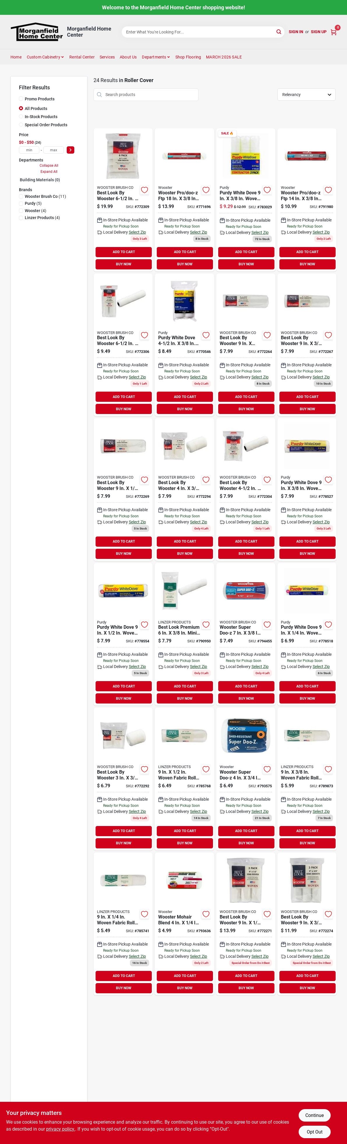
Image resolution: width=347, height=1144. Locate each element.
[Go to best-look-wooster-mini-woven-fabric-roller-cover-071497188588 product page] (123, 344)
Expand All (48, 172)
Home (16, 57)
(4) (35, 210)
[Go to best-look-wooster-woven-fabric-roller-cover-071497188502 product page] (123, 779)
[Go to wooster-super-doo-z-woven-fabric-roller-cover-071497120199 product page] (245, 779)
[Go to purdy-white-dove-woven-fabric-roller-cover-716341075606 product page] (307, 634)
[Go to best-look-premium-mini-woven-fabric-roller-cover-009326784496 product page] (184, 634)
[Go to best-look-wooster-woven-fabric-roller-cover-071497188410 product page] (123, 489)
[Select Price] (70, 150)
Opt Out (315, 1132)
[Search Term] (203, 32)
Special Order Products (46, 124)
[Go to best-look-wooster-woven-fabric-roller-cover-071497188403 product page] (307, 344)
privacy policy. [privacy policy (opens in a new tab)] (60, 1129)
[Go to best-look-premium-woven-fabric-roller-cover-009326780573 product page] (123, 923)
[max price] (53, 150)
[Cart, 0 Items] (334, 32)
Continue (314, 1115)
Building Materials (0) (40, 179)
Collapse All (49, 166)
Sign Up (319, 31)
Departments (154, 57)
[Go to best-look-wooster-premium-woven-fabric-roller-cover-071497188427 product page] (245, 923)
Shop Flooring (188, 57)
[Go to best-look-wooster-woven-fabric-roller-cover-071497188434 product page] (307, 923)
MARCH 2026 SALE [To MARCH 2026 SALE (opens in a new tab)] (224, 57)
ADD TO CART (124, 252)
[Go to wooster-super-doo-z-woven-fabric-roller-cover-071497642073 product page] (245, 634)
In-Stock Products (41, 116)
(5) (33, 203)
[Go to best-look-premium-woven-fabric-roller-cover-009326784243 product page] (307, 779)
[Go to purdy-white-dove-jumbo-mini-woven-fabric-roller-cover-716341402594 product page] (184, 344)
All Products (36, 108)
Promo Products (39, 98)
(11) (45, 196)
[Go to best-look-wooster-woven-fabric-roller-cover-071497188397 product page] (245, 344)
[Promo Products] (21, 99)
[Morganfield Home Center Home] (36, 32)
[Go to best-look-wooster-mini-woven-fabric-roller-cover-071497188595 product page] (123, 199)
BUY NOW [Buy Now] (123, 264)
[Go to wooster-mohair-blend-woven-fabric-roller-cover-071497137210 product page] (184, 923)
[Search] (279, 31)
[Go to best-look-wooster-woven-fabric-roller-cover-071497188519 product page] (184, 489)
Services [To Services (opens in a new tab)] (107, 57)
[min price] (29, 150)
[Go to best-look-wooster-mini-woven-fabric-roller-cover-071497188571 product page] (245, 489)
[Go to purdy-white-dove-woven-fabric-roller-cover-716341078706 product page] (307, 489)
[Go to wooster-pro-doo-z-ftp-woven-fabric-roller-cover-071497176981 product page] (184, 199)
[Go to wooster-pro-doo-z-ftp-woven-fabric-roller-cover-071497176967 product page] (307, 199)
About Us (128, 57)
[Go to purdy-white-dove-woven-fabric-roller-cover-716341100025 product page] (245, 199)
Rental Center (82, 57)
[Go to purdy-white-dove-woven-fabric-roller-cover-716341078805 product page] (123, 634)
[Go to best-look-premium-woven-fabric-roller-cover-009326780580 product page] (184, 779)
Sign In (296, 31)
